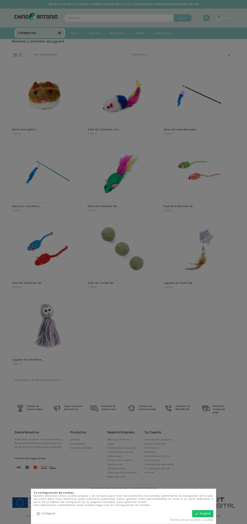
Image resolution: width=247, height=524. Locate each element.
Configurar (45, 513)
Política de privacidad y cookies (191, 519)
